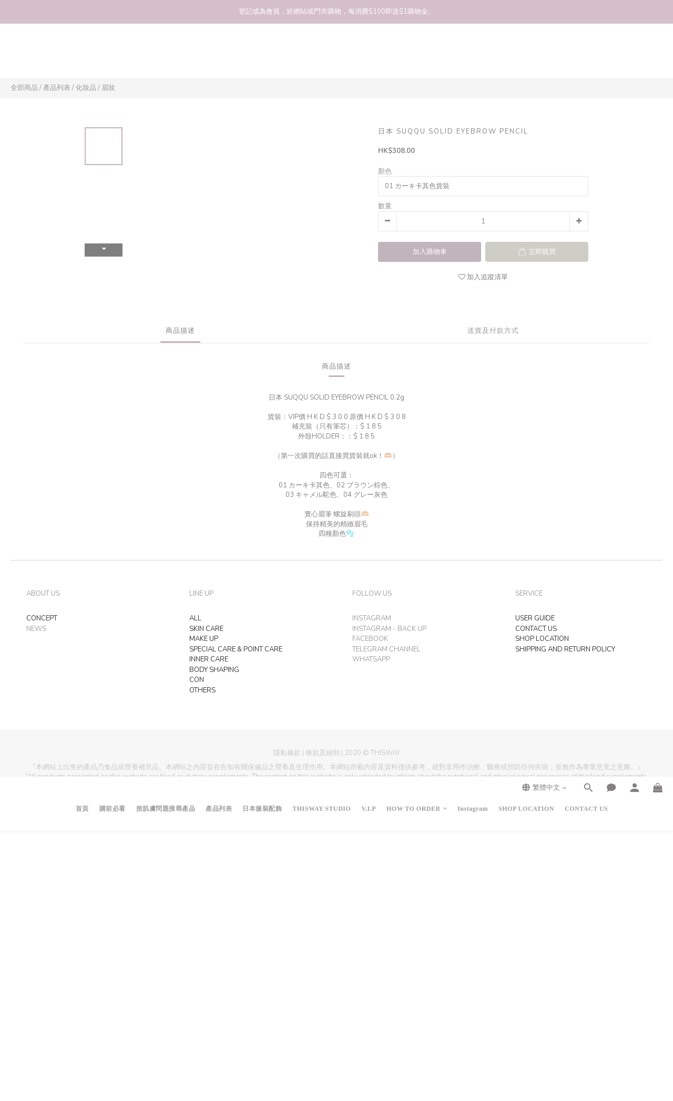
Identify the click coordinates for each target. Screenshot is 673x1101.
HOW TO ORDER (416, 55)
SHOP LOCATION (526, 55)
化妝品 (86, 88)
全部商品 (24, 88)
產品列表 (219, 55)
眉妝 (108, 88)
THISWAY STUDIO (321, 55)
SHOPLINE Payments (356, 817)
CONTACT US (586, 55)
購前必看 (112, 55)
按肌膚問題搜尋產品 (166, 55)
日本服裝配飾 (262, 55)
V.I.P (368, 55)
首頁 (82, 55)
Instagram (472, 55)
